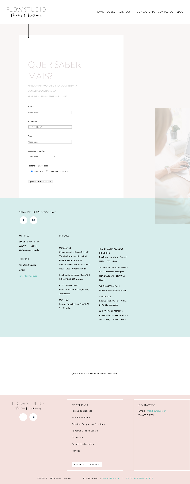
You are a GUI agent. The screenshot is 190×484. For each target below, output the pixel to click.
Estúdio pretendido (37, 151)
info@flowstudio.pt (28, 276)
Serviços (124, 11)
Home (100, 11)
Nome (31, 106)
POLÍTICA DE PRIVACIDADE (139, 478)
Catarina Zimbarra (110, 478)
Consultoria (146, 11)
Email (30, 136)
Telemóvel (32, 121)
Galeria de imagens (86, 464)
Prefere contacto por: (38, 165)
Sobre (111, 11)
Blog (179, 11)
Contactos (165, 11)
